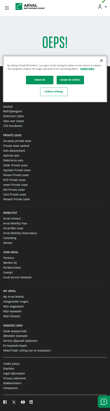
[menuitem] (102, 6)
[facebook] (5, 402)
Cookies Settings (54, 91)
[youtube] (23, 402)
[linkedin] (31, 402)
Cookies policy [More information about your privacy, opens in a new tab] (87, 68)
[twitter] (14, 402)
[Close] (101, 60)
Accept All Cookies (70, 79)
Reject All (40, 79)
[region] (55, 79)
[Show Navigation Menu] (7, 8)
